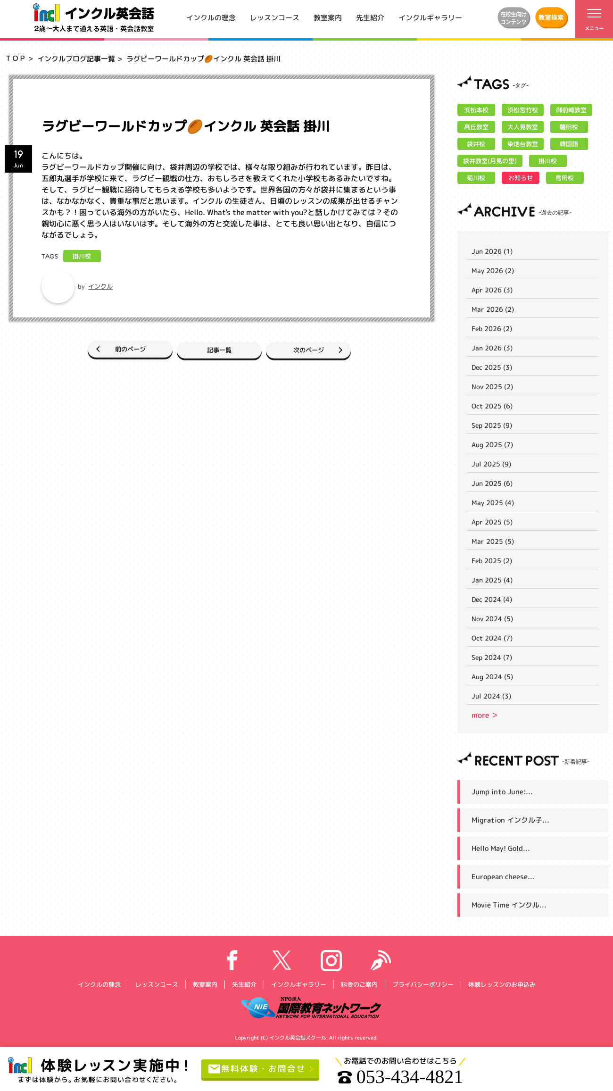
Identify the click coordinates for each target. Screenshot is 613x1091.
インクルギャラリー (430, 17)
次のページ (331, 348)
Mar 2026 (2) (493, 309)
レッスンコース (274, 17)
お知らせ (520, 178)
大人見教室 (522, 127)
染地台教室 (522, 144)
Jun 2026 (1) (492, 251)
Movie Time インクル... (509, 905)
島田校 (564, 178)
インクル (100, 286)
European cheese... (503, 877)
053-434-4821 (407, 1076)
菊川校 (476, 178)
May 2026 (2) (493, 270)
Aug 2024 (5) (492, 676)
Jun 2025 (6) (492, 483)
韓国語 (569, 144)
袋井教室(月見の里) (490, 161)
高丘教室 (476, 127)
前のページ (107, 348)
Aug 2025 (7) (492, 444)
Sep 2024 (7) (492, 657)
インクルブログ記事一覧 (76, 59)
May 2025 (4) (493, 502)
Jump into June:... (502, 792)
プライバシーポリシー (422, 984)
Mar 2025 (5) (493, 541)
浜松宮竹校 (522, 110)
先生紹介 (370, 17)
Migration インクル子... (510, 820)
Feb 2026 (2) (492, 328)
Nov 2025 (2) (492, 386)
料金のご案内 (358, 984)
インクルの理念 (211, 17)
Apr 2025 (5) (492, 521)
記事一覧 (219, 348)
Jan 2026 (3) (492, 347)
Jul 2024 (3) (491, 695)
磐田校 (569, 127)
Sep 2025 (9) (492, 425)
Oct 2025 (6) (492, 405)
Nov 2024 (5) (492, 618)
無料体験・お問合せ (261, 1068)
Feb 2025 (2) (492, 560)
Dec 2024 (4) (492, 599)
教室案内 (328, 17)
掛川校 (82, 256)
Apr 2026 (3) (492, 289)
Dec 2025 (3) (492, 367)
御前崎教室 (571, 110)
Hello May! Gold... (501, 848)
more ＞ (485, 715)
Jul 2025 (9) (491, 463)
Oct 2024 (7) (492, 637)
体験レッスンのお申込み (501, 984)
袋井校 (476, 144)
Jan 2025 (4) (492, 579)
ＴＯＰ (15, 58)
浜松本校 (476, 110)
